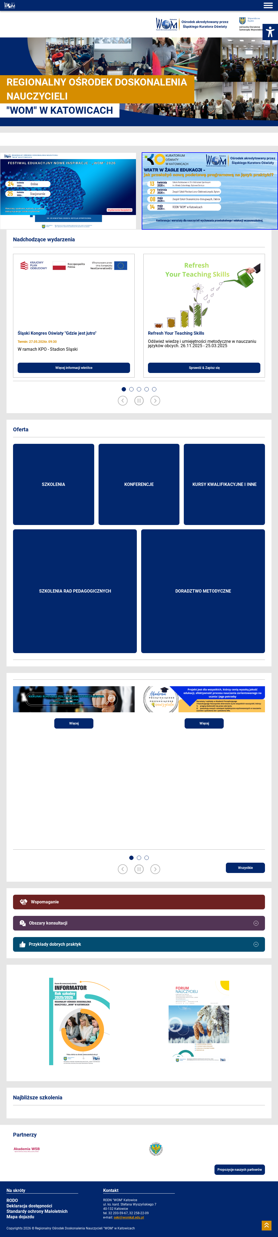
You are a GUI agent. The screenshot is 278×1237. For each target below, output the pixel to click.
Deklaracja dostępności (29, 1205)
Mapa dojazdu (20, 1216)
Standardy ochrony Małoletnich (37, 1211)
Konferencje (139, 484)
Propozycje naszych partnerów (239, 1170)
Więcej (74, 723)
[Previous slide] (123, 401)
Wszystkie (245, 868)
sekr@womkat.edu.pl (129, 1217)
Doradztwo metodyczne (203, 591)
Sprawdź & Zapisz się (204, 368)
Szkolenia (53, 484)
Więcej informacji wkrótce (73, 368)
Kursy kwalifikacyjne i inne (224, 484)
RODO (12, 1200)
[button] (124, 389)
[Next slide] (155, 401)
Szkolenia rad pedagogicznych (75, 591)
